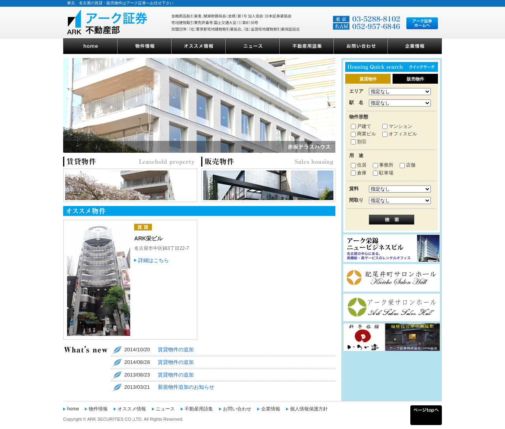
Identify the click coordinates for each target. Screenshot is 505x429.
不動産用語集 (199, 409)
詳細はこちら (153, 260)
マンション (397, 126)
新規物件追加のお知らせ (186, 387)
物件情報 (98, 409)
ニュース (165, 409)
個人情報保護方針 (309, 409)
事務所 (383, 165)
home (73, 409)
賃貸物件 (368, 79)
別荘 (359, 141)
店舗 (407, 165)
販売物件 (415, 79)
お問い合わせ (237, 409)
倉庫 (359, 173)
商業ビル (363, 134)
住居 (359, 165)
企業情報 (270, 409)
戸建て (361, 126)
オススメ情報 (132, 409)
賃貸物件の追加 (176, 349)
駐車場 (383, 173)
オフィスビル (399, 134)
